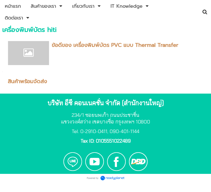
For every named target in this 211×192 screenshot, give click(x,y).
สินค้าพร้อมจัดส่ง (27, 81)
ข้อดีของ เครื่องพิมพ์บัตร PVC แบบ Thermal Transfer (115, 45)
